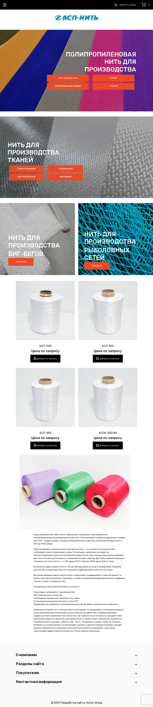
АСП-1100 (45, 346)
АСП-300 (108, 346)
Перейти (21, 262)
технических (66, 169)
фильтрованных (27, 169)
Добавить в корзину (46, 358)
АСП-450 (45, 432)
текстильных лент (68, 78)
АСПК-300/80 (108, 432)
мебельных (66, 177)
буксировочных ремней (68, 86)
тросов (113, 86)
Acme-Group (94, 702)
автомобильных (27, 177)
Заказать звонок (128, 5)
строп (113, 78)
